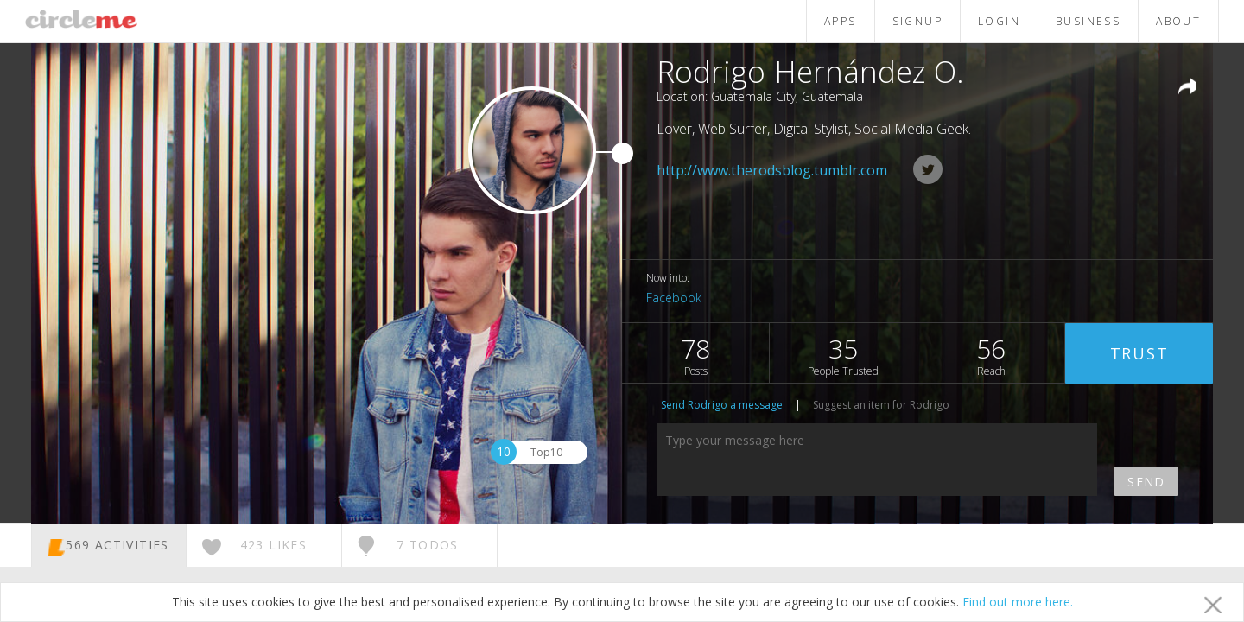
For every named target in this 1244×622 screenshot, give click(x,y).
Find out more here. (1017, 601)
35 (843, 354)
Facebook (673, 297)
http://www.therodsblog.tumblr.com (772, 170)
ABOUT (1178, 21)
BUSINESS (1088, 21)
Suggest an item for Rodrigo (881, 404)
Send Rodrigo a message (722, 404)
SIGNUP (917, 21)
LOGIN (999, 21)
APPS (840, 21)
